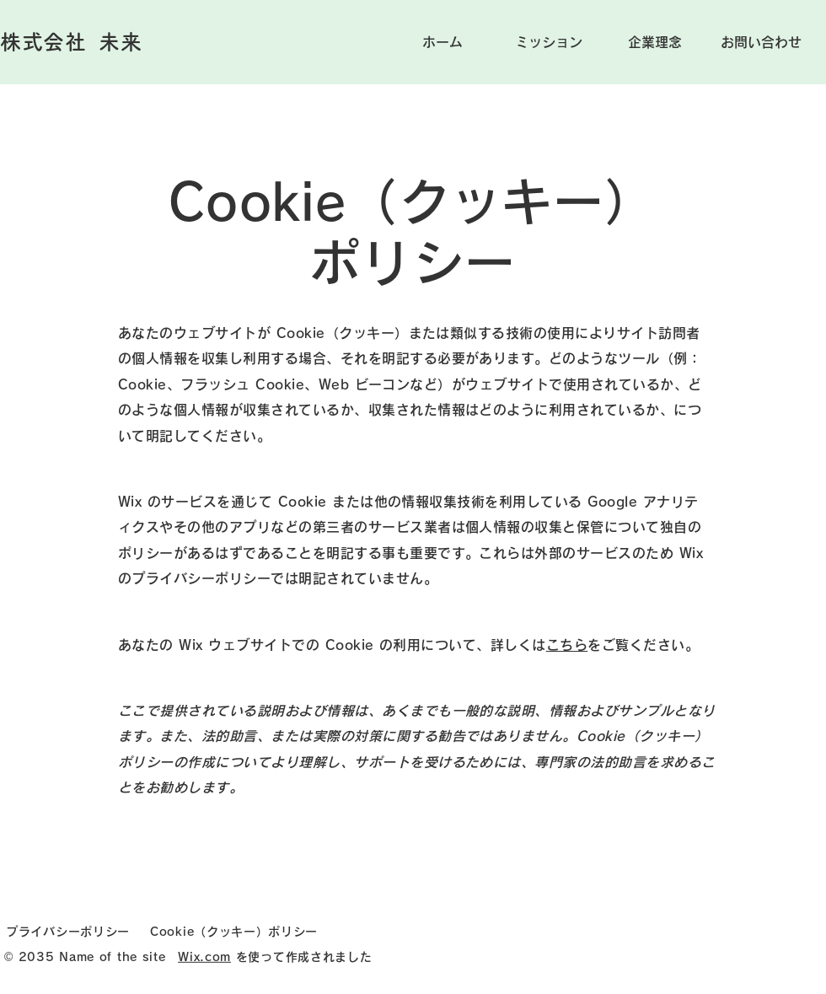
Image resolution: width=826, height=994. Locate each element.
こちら (566, 645)
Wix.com (204, 956)
